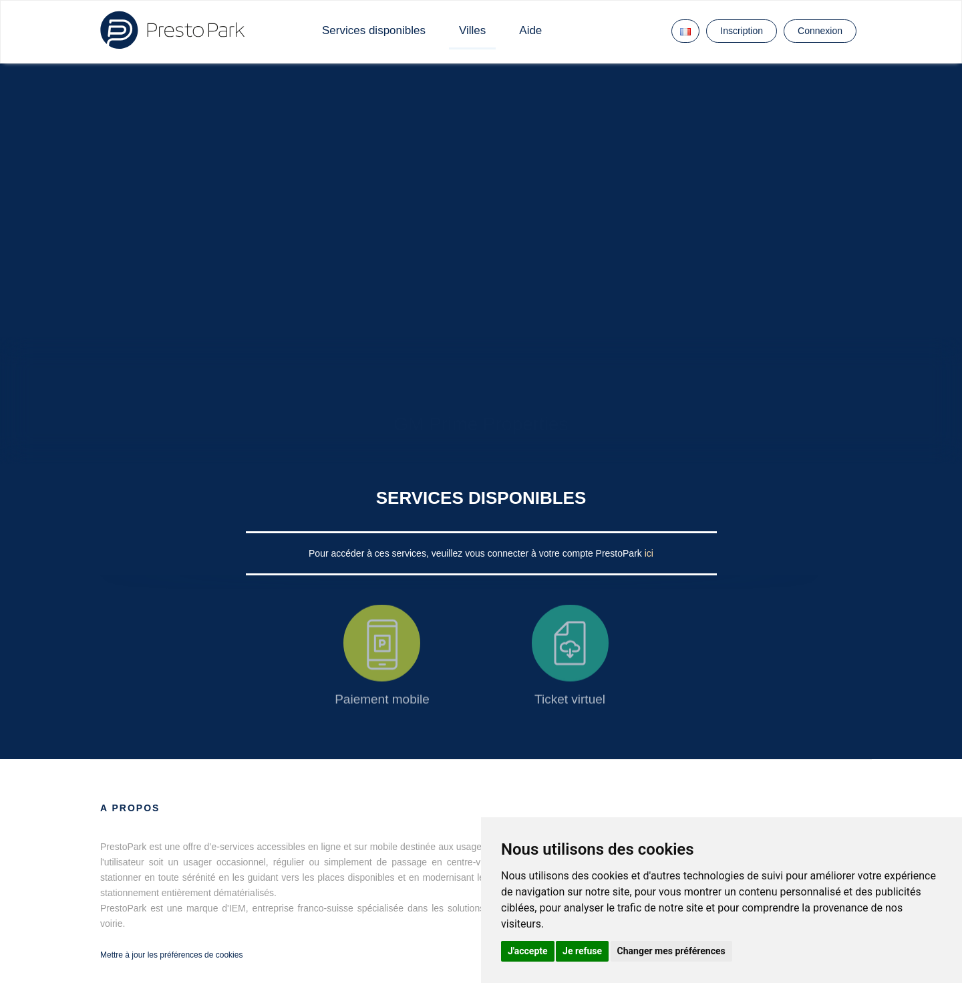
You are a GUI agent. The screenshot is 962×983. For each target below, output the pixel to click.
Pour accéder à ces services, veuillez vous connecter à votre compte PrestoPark (477, 553)
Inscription (741, 30)
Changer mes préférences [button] (671, 951)
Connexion (820, 30)
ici (649, 553)
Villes (472, 30)
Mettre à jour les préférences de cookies (171, 955)
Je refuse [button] (582, 951)
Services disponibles (374, 30)
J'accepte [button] (528, 951)
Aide (530, 30)
